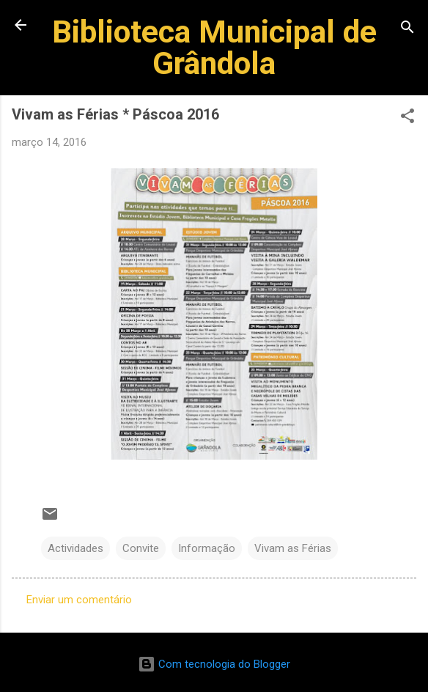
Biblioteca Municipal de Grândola (214, 47)
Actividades (75, 548)
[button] (407, 118)
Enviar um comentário (79, 599)
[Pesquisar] (407, 29)
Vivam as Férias (292, 548)
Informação (206, 548)
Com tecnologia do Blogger (214, 664)
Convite (140, 548)
